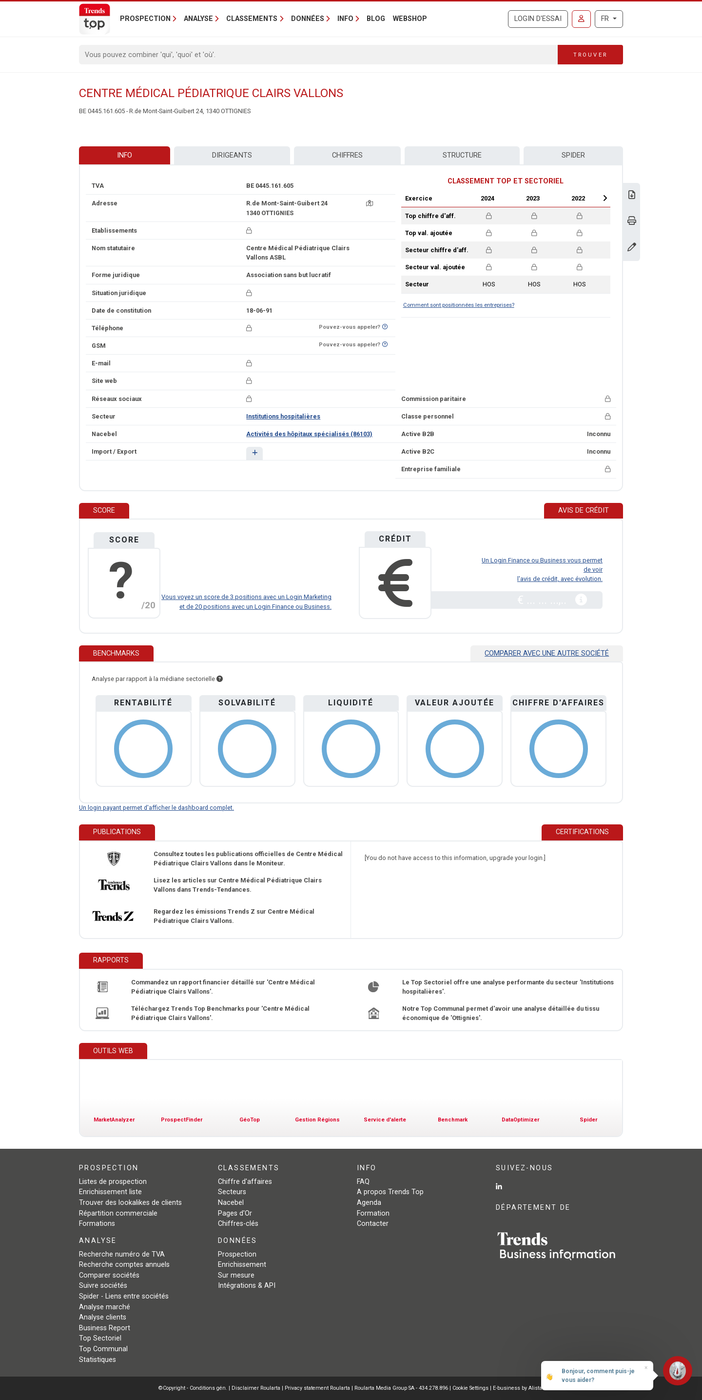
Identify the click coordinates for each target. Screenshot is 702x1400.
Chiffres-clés (238, 1224)
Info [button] (345, 19)
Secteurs (232, 1192)
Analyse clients (102, 1317)
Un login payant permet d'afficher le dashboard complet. (156, 807)
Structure (462, 155)
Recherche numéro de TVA (122, 1254)
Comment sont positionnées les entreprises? (458, 305)
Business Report (104, 1328)
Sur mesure (236, 1275)
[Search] (318, 54)
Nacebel (231, 1203)
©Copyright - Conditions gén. (192, 1388)
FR (606, 19)
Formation (373, 1213)
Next (605, 198)
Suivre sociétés (103, 1285)
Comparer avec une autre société (547, 653)
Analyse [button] (198, 19)
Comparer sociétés (109, 1275)
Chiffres (347, 155)
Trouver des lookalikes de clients (130, 1203)
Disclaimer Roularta (256, 1388)
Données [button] (307, 19)
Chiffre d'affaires (245, 1182)
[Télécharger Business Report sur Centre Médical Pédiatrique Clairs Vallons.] (631, 196)
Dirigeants (232, 155)
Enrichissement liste (110, 1192)
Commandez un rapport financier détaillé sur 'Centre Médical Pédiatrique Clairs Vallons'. (223, 987)
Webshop (410, 19)
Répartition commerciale (118, 1213)
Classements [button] (251, 19)
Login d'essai (538, 19)
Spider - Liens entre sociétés (124, 1296)
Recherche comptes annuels (124, 1264)
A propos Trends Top (390, 1192)
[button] (254, 453)
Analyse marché (104, 1307)
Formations (97, 1224)
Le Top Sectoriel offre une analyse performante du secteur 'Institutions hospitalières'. (508, 987)
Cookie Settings (471, 1388)
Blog (376, 19)
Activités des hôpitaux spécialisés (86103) (309, 434)
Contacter (373, 1224)
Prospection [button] (145, 19)
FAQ (363, 1182)
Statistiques (97, 1360)
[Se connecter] (581, 19)
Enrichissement (242, 1264)
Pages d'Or (235, 1213)
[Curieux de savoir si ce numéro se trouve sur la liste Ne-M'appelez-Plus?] (385, 327)
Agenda (369, 1203)
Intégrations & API (246, 1285)
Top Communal (103, 1349)
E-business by (518, 1388)
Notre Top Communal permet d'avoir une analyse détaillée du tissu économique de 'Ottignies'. (500, 1013)
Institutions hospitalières (283, 416)
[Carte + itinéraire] (369, 203)
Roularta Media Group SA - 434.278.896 (401, 1388)
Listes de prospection (113, 1182)
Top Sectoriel (100, 1338)
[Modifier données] (631, 248)
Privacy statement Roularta (317, 1388)
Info (124, 155)
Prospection (237, 1254)
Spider (573, 155)
